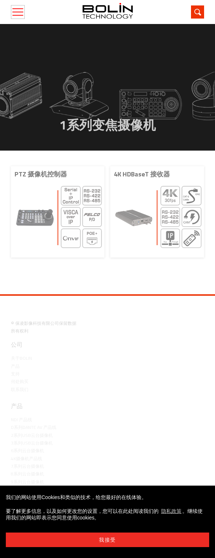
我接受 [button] (107, 540)
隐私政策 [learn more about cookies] (171, 511)
